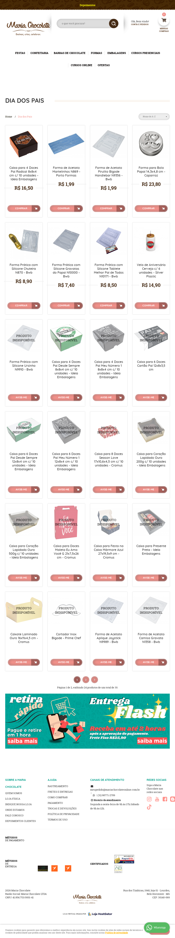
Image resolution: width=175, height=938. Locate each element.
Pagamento (55, 802)
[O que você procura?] (113, 23)
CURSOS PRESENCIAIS (145, 53)
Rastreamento (58, 786)
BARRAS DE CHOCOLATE (69, 53)
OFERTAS (104, 65)
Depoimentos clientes (20, 821)
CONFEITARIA (39, 53)
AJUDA (52, 780)
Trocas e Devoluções (62, 808)
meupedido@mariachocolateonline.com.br (115, 789)
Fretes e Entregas (60, 791)
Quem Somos (13, 793)
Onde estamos (15, 809)
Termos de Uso (58, 819)
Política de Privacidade (63, 814)
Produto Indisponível (23, 338)
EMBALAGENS (116, 53)
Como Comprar (58, 797)
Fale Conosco (14, 815)
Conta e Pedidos (137, 24)
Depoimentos (87, 5)
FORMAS (96, 53)
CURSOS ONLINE (81, 65)
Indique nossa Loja (18, 804)
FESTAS (20, 53)
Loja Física (12, 798)
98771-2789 (106, 795)
